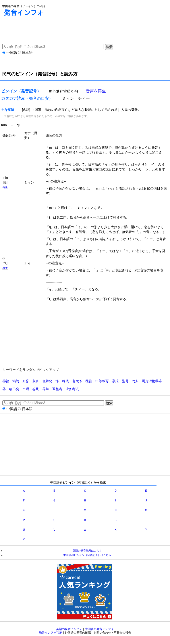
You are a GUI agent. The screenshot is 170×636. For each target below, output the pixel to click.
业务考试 (72, 389)
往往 (88, 381)
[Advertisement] (80, 28)
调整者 (57, 389)
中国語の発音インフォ (99, 629)
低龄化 (47, 381)
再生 (5, 187)
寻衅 (45, 389)
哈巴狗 (14, 389)
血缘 (25, 381)
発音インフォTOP (50, 632)
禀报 (115, 381)
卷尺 (35, 389)
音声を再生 (96, 91)
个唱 (25, 389)
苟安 (135, 381)
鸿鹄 (15, 381)
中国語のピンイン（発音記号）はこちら (87, 555)
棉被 (5, 381)
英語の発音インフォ (69, 629)
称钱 (65, 381)
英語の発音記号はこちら (87, 550)
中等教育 (102, 381)
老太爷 (77, 381)
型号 (125, 381)
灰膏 (35, 381)
